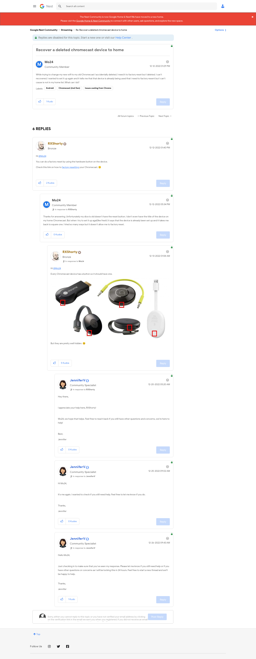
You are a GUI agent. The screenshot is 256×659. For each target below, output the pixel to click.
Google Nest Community (46, 6)
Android (50, 85)
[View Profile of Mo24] (49, 59)
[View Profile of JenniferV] (77, 377)
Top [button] (38, 631)
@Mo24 (42, 153)
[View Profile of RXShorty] (55, 141)
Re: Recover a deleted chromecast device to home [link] (101, 27)
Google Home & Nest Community (93, 20)
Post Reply (157, 613)
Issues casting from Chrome (98, 85)
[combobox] (136, 6)
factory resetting (70, 164)
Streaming (66, 27)
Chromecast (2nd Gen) (69, 85)
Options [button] (219, 26)
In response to (66, 206)
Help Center (123, 34)
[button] (40, 99)
